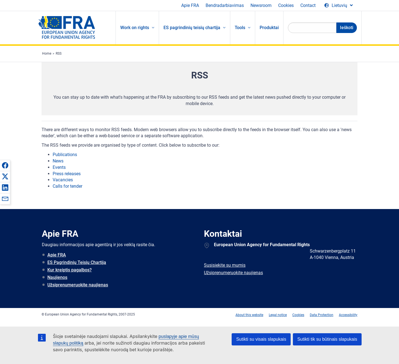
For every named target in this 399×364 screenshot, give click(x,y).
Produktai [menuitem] (269, 27)
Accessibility (348, 315)
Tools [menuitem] (240, 27)
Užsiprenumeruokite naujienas (77, 284)
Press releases (67, 173)
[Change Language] (338, 6)
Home (46, 53)
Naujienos (57, 277)
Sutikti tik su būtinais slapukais (327, 339)
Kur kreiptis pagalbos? (69, 270)
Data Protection (321, 315)
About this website (249, 315)
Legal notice (278, 315)
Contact (308, 5)
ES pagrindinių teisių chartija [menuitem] (191, 27)
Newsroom (261, 5)
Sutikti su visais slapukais (261, 339)
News (58, 161)
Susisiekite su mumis (224, 265)
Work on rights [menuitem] (134, 27)
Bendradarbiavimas (225, 5)
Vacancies (63, 179)
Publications (65, 154)
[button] (5, 165)
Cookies (286, 5)
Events (59, 167)
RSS (59, 53)
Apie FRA (190, 5)
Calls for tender (67, 186)
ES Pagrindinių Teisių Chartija (76, 262)
